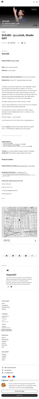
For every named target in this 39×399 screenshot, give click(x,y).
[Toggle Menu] (37, 2)
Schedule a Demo (6, 307)
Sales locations (5, 339)
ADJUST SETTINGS (19, 391)
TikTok (3, 359)
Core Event (32, 166)
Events (3, 303)
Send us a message (6, 330)
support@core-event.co (6, 327)
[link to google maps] (19, 240)
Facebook (4, 354)
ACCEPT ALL (19, 395)
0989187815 (4, 326)
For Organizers (5, 305)
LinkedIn (4, 357)
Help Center (4, 345)
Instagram (4, 356)
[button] (19, 220)
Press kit (4, 343)
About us (4, 337)
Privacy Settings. (28, 387)
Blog (3, 347)
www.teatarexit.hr (23, 166)
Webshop (4, 309)
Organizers (4, 341)
